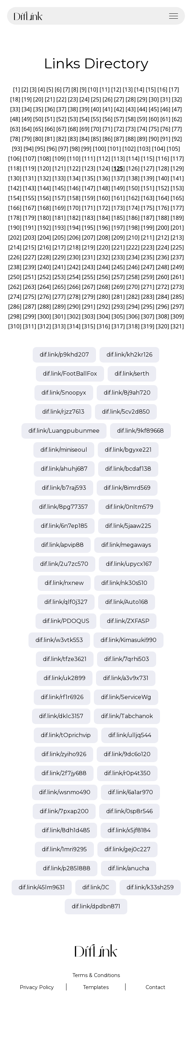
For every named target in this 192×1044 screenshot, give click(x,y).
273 (177, 287)
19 (27, 99)
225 (177, 247)
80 (38, 139)
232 (103, 257)
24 (84, 99)
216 (44, 247)
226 (14, 257)
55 (96, 119)
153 (177, 188)
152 (162, 188)
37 (61, 109)
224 (162, 247)
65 (38, 129)
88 (130, 139)
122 (73, 168)
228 (44, 257)
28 (130, 99)
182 (73, 218)
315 (88, 326)
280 (103, 297)
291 (88, 306)
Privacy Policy (37, 987)
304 (103, 316)
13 (127, 89)
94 (28, 149)
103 (143, 149)
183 (88, 218)
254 (73, 277)
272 (162, 287)
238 (14, 267)
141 (177, 178)
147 (88, 188)
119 (29, 168)
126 (132, 168)
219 (88, 247)
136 (103, 178)
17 (174, 89)
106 (14, 158)
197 (118, 227)
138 (132, 178)
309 (177, 316)
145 (59, 188)
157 (59, 198)
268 (103, 287)
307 (147, 316)
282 (132, 297)
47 (177, 109)
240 (44, 267)
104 (158, 149)
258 (132, 277)
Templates (96, 987)
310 (14, 326)
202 (14, 237)
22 (61, 99)
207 (88, 237)
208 (103, 237)
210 (132, 237)
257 (118, 277)
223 (147, 247)
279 (88, 297)
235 (147, 257)
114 (132, 158)
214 (14, 247)
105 (173, 149)
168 (44, 208)
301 (59, 316)
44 (142, 109)
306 (132, 316)
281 (118, 297)
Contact (155, 987)
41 (107, 109)
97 (63, 149)
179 (29, 218)
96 (52, 149)
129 (177, 168)
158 (73, 198)
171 (88, 208)
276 (44, 297)
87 (119, 139)
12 (116, 89)
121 (59, 168)
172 (103, 208)
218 (73, 247)
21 (49, 99)
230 (73, 257)
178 (14, 218)
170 (73, 208)
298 (14, 316)
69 (84, 129)
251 (29, 277)
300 (44, 316)
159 (88, 198)
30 (154, 99)
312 (44, 326)
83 (73, 139)
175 (147, 208)
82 (61, 139)
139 (147, 178)
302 (73, 316)
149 (118, 188)
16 (162, 89)
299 (29, 316)
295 (147, 306)
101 (114, 149)
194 (73, 227)
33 (15, 109)
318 (132, 326)
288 (44, 306)
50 (38, 119)
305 (118, 316)
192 (44, 227)
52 (61, 119)
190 (14, 227)
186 (132, 218)
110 (73, 158)
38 (73, 109)
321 (177, 326)
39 (84, 109)
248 (162, 267)
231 (88, 257)
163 (147, 198)
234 (132, 257)
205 (59, 237)
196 (103, 227)
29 (142, 99)
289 (59, 306)
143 (29, 188)
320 (162, 326)
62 (177, 119)
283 (147, 297)
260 (162, 277)
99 (86, 149)
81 (49, 139)
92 (177, 139)
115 (147, 158)
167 (29, 208)
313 (59, 326)
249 (177, 267)
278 (73, 297)
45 (154, 109)
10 (93, 89)
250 (14, 277)
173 (118, 208)
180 (44, 218)
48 (15, 119)
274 (14, 297)
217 (59, 247)
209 (118, 237)
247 (147, 267)
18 (15, 99)
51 (49, 119)
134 (73, 178)
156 (44, 198)
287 (29, 306)
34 (27, 109)
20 (38, 99)
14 (139, 89)
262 (14, 287)
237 (177, 257)
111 (88, 158)
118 (14, 168)
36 (49, 109)
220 (103, 247)
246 (132, 267)
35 (38, 109)
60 (154, 119)
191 (29, 227)
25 (96, 99)
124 (103, 168)
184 (103, 218)
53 (73, 119)
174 (132, 208)
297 (177, 306)
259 (147, 277)
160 (103, 198)
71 (107, 129)
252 (44, 277)
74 (142, 129)
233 (118, 257)
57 (119, 119)
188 (162, 218)
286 (14, 306)
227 (29, 257)
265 (59, 287)
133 (59, 178)
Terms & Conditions (96, 975)
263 (29, 287)
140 (162, 178)
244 (103, 267)
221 (118, 247)
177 (177, 208)
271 (147, 287)
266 (73, 287)
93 (17, 149)
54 (84, 119)
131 (29, 178)
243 (88, 267)
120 (44, 168)
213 (177, 237)
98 (75, 149)
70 (96, 129)
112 (103, 158)
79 (27, 139)
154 (14, 198)
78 (15, 139)
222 (132, 247)
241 (59, 267)
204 (44, 237)
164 (162, 198)
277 (59, 297)
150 (132, 188)
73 (130, 129)
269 (118, 287)
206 (73, 237)
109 (59, 158)
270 (132, 287)
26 (107, 99)
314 (73, 326)
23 (73, 99)
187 (147, 218)
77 (177, 129)
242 (73, 267)
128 (162, 168)
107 (29, 158)
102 (129, 149)
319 (147, 326)
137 (118, 178)
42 (119, 109)
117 (177, 158)
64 (27, 129)
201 (177, 227)
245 (118, 267)
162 (132, 198)
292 (103, 306)
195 (88, 227)
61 (165, 119)
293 (118, 306)
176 (162, 208)
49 (27, 119)
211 (147, 237)
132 (44, 178)
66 (49, 129)
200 (162, 227)
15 (151, 89)
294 (132, 306)
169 (59, 208)
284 (162, 297)
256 (103, 277)
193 (59, 227)
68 (73, 129)
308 (162, 316)
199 (147, 227)
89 (142, 139)
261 (177, 277)
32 (177, 99)
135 (88, 178)
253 (59, 277)
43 (130, 109)
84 (84, 139)
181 (59, 218)
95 (40, 149)
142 (14, 188)
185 (118, 218)
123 (88, 168)
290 (73, 306)
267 (88, 287)
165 (177, 198)
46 (165, 109)
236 (162, 257)
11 (104, 89)
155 (29, 198)
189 (177, 218)
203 (29, 237)
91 (165, 139)
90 (154, 139)
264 (44, 287)
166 (14, 208)
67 (61, 129)
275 (29, 297)
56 (107, 119)
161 (118, 198)
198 (132, 227)
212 (162, 237)
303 (88, 316)
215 (29, 247)
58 (130, 119)
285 (177, 297)
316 (103, 326)
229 (59, 257)
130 (14, 178)
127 (147, 168)
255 (88, 277)
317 (118, 326)
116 (162, 158)
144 (44, 188)
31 (165, 99)
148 (103, 188)
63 (15, 129)
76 (165, 129)
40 (96, 109)
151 (147, 188)
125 (118, 168)
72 (119, 129)
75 (154, 129)
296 (162, 306)
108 (44, 158)
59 (142, 119)
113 (118, 158)
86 (107, 139)
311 (29, 326)
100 (99, 149)
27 (119, 99)
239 (29, 267)
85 (96, 139)
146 (73, 188)
